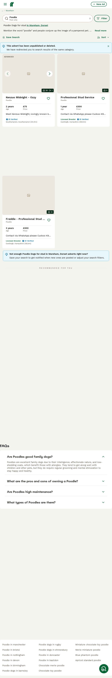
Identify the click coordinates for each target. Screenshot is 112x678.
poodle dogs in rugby (50, 644)
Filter (102, 18)
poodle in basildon (48, 660)
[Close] (108, 46)
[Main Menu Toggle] (5, 4)
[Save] (48, 98)
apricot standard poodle (88, 660)
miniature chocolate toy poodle (91, 644)
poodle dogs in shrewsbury (53, 650)
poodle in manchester (14, 644)
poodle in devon (10, 660)
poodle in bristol (11, 650)
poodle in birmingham (13, 665)
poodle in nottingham (13, 655)
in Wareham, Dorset (37, 25)
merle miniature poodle (87, 650)
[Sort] (103, 37)
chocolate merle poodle (51, 665)
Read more (100, 30)
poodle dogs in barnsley (15, 670)
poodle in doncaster (49, 655)
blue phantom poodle (86, 655)
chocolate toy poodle (50, 670)
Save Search (11, 37)
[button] (28, 73)
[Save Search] (103, 668)
